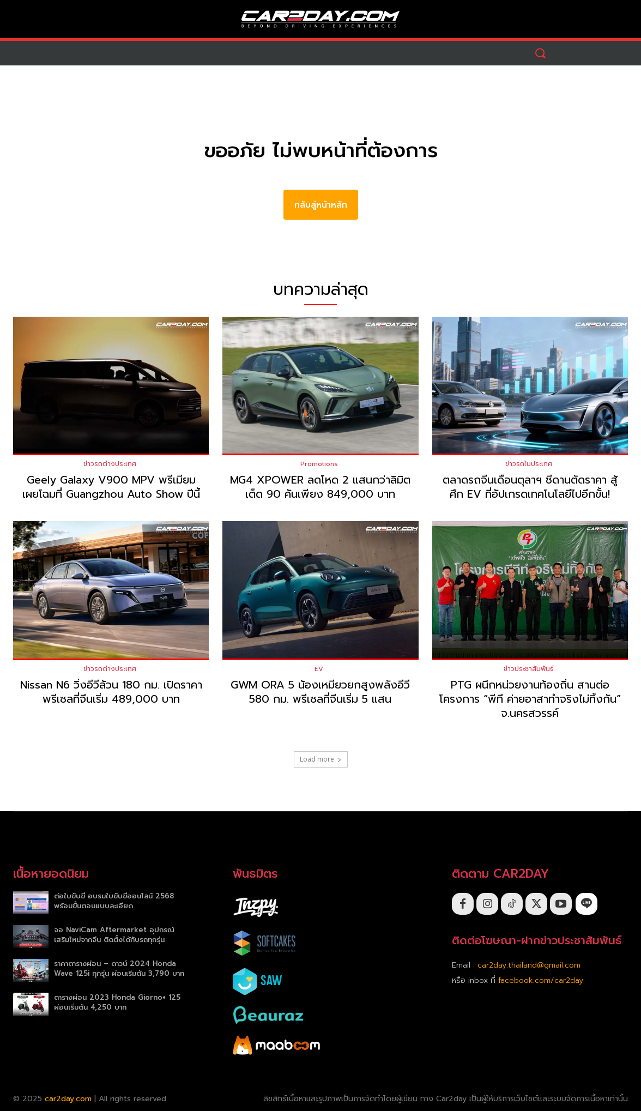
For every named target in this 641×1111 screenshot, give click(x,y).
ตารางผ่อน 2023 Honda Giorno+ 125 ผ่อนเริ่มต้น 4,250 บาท (117, 1002)
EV (319, 669)
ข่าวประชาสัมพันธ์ (529, 669)
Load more (321, 759)
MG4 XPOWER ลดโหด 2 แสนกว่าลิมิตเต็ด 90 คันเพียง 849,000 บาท (320, 487)
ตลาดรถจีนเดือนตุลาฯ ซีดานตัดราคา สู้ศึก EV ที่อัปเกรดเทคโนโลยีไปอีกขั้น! (530, 487)
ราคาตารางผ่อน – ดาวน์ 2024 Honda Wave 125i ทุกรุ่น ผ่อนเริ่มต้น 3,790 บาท (119, 968)
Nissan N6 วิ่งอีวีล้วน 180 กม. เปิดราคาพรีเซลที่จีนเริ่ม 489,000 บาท (111, 692)
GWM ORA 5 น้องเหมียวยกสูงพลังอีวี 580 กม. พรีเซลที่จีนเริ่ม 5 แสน (320, 692)
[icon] (586, 903)
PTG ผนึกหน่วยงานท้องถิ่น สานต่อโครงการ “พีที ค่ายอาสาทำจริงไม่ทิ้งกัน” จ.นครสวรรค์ (530, 699)
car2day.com (68, 1098)
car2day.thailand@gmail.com (528, 965)
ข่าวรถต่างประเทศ (109, 464)
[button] (540, 53)
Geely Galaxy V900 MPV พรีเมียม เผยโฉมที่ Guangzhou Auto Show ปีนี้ (111, 487)
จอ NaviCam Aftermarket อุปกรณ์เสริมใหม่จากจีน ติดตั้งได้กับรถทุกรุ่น (114, 935)
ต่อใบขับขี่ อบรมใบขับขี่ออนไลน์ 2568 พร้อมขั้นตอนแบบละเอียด (114, 901)
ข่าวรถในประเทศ (528, 464)
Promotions (319, 464)
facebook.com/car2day (540, 980)
